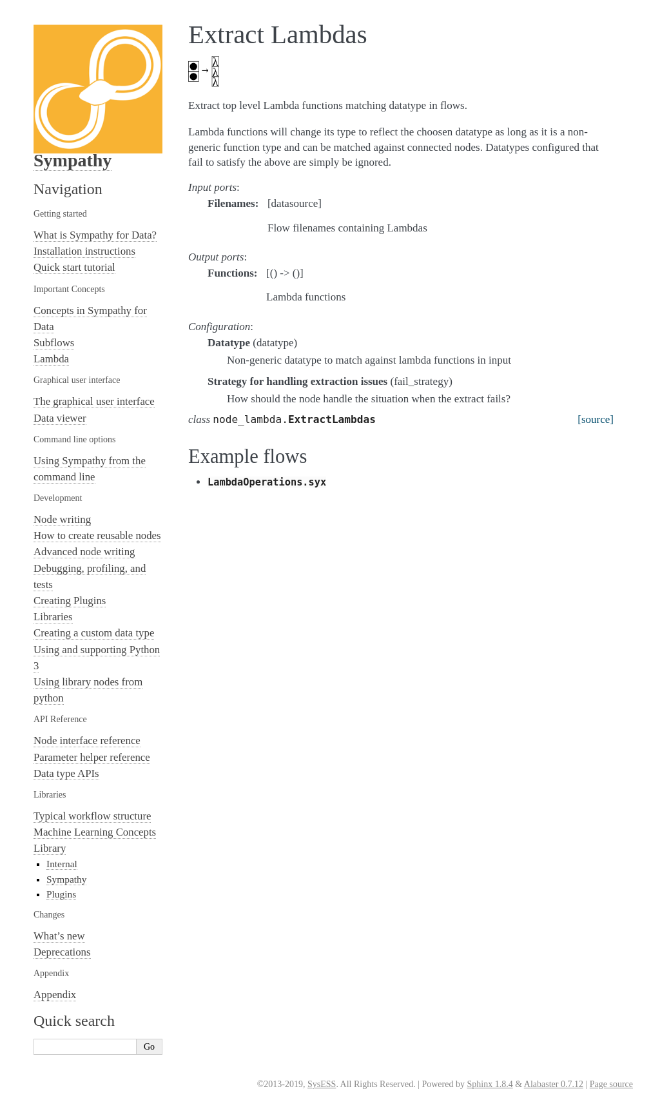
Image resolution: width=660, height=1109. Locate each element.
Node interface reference (87, 740)
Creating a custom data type (94, 633)
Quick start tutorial (74, 267)
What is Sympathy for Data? (95, 235)
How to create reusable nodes (97, 535)
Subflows (54, 343)
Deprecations (62, 952)
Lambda (51, 359)
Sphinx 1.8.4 (489, 1084)
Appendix (55, 994)
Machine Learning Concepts (95, 832)
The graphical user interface (94, 401)
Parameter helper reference (92, 757)
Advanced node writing (84, 551)
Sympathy (73, 160)
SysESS (321, 1084)
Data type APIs (66, 773)
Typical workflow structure (92, 816)
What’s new (59, 936)
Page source (611, 1084)
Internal (61, 863)
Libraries (53, 617)
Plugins (61, 893)
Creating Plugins (70, 600)
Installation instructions (84, 251)
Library (50, 848)
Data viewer (60, 418)
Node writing (62, 519)
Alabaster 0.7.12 (553, 1084)
